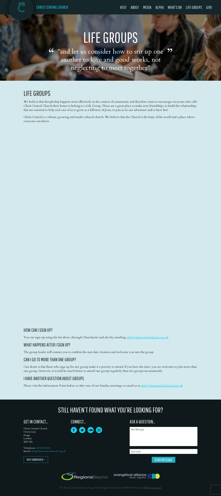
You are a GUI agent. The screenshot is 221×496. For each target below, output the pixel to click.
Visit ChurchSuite (35, 459)
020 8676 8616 (43, 448)
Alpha (159, 7)
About (135, 7)
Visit (123, 7)
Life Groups (194, 7)
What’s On (175, 7)
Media (147, 7)
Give (209, 7)
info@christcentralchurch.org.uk (148, 337)
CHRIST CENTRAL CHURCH (52, 7)
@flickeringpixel (152, 487)
